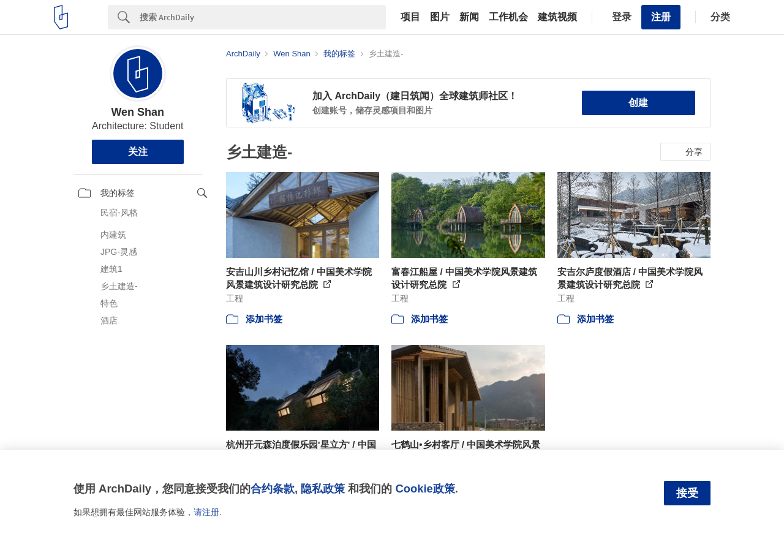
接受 (687, 493)
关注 (138, 151)
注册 (661, 17)
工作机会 (508, 17)
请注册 (206, 512)
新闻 (469, 17)
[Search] (263, 17)
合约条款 (273, 488)
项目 (410, 17)
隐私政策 (323, 488)
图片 (440, 17)
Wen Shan (137, 112)
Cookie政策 (424, 488)
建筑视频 (557, 17)
